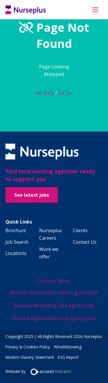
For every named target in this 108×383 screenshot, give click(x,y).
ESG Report (68, 357)
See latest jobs (31, 195)
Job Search (17, 242)
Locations (15, 253)
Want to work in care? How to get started (54, 292)
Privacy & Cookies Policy (27, 347)
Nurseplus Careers (50, 234)
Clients (80, 230)
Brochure (15, 230)
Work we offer (48, 253)
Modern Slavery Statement (29, 357)
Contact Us (84, 242)
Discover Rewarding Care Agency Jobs (54, 305)
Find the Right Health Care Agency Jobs (54, 318)
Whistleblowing (68, 347)
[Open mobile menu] (95, 10)
